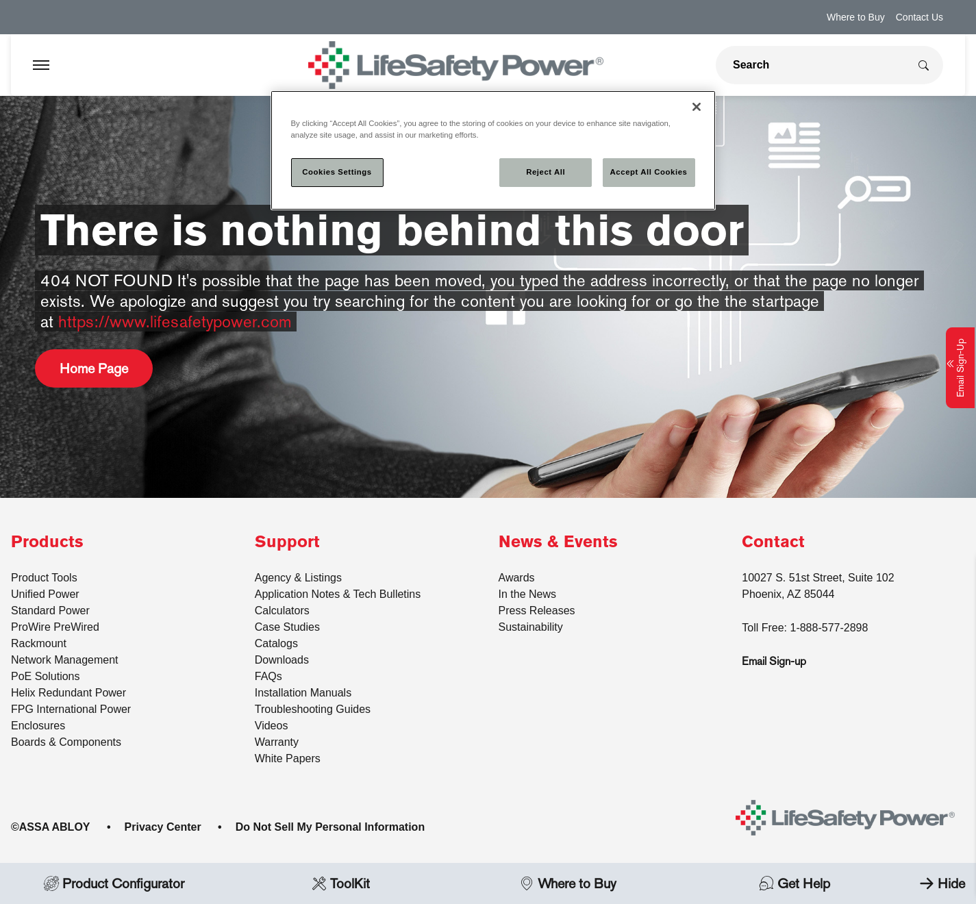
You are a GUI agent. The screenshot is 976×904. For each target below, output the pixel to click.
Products (47, 541)
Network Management (64, 660)
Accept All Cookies (649, 172)
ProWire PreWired (55, 627)
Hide (939, 883)
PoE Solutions (45, 676)
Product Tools (44, 577)
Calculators (282, 610)
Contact (773, 541)
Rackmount (38, 643)
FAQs (268, 676)
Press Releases (537, 610)
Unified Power (45, 594)
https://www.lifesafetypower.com (175, 321)
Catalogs (276, 643)
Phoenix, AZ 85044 (788, 594)
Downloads (282, 660)
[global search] (812, 65)
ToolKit (340, 883)
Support (287, 541)
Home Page (94, 368)
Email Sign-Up (960, 367)
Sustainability (531, 627)
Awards (517, 577)
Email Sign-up (774, 661)
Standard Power (50, 610)
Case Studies (287, 627)
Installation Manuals (303, 693)
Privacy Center (163, 827)
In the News (527, 594)
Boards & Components (66, 742)
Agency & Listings (298, 577)
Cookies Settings (336, 172)
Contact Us (919, 17)
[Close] (696, 107)
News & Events (558, 541)
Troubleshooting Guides (313, 709)
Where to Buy (856, 17)
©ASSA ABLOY (50, 827)
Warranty (277, 742)
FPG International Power (71, 709)
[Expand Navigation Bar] (41, 65)
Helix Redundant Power (68, 693)
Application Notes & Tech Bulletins (338, 594)
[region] (493, 150)
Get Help (794, 883)
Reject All (545, 172)
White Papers (288, 758)
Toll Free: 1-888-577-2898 (805, 627)
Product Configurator (113, 883)
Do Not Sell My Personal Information (330, 827)
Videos (271, 725)
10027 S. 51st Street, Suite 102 (818, 577)
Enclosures (38, 725)
